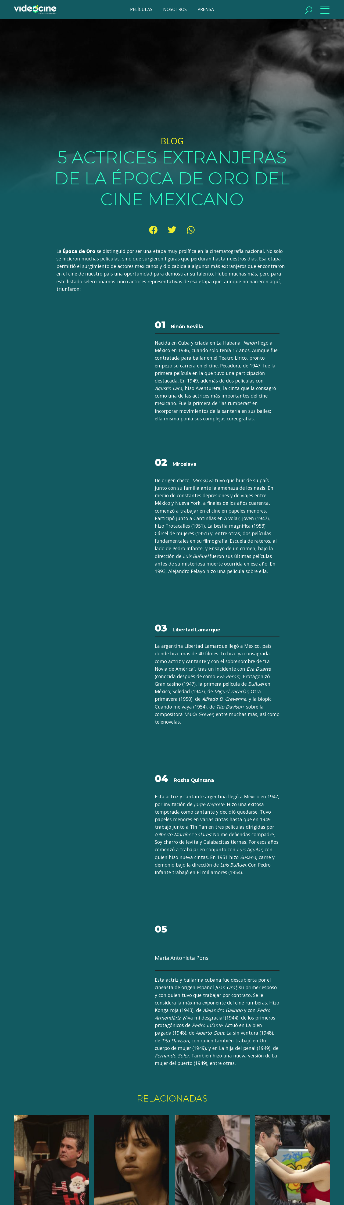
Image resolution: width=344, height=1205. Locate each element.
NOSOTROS (175, 9)
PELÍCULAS (141, 9)
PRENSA (206, 9)
